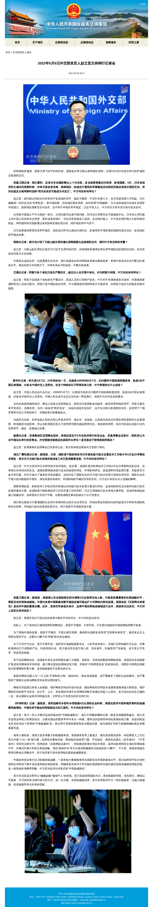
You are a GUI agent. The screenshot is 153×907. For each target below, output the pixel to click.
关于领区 (37, 42)
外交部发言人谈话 (22, 52)
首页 (17, 42)
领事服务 (111, 42)
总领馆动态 (86, 42)
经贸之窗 (134, 42)
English (143, 4)
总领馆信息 (61, 42)
